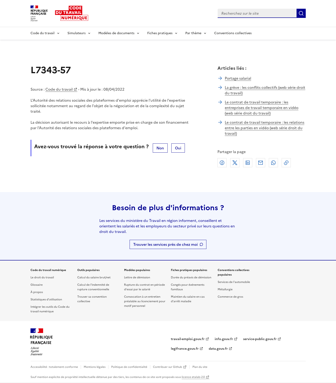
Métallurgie (225, 289)
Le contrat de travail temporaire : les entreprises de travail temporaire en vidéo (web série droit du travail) (261, 107)
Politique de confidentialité (129, 367)
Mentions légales (95, 367)
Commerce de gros (230, 297)
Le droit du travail (42, 277)
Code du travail (43, 33)
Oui (178, 148)
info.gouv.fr (224, 339)
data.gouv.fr (218, 348)
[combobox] (257, 13)
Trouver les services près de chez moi (165, 244)
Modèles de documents (116, 33)
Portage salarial (238, 78)
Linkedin (247, 162)
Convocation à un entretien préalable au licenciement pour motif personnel (144, 301)
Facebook (222, 162)
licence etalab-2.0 (193, 377)
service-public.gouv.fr (260, 339)
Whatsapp (273, 162)
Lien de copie (286, 162)
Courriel (260, 162)
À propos (37, 292)
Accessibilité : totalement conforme (54, 367)
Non (160, 148)
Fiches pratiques (159, 33)
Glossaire (37, 285)
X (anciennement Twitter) (234, 162)
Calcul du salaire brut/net (94, 277)
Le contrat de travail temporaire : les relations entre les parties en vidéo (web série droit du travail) (264, 128)
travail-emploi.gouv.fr (188, 339)
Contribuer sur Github (167, 367)
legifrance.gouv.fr (185, 348)
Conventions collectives (233, 33)
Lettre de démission (137, 277)
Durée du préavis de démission (191, 277)
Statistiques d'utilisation (46, 299)
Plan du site (199, 367)
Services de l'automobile (234, 282)
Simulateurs (76, 33)
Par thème (193, 33)
